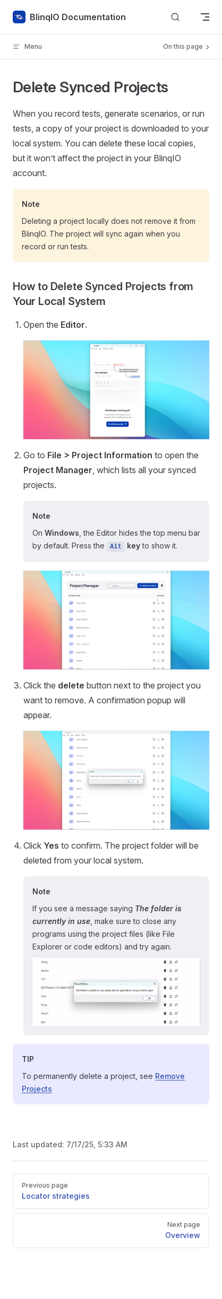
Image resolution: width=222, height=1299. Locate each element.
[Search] (175, 17)
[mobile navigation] (205, 17)
